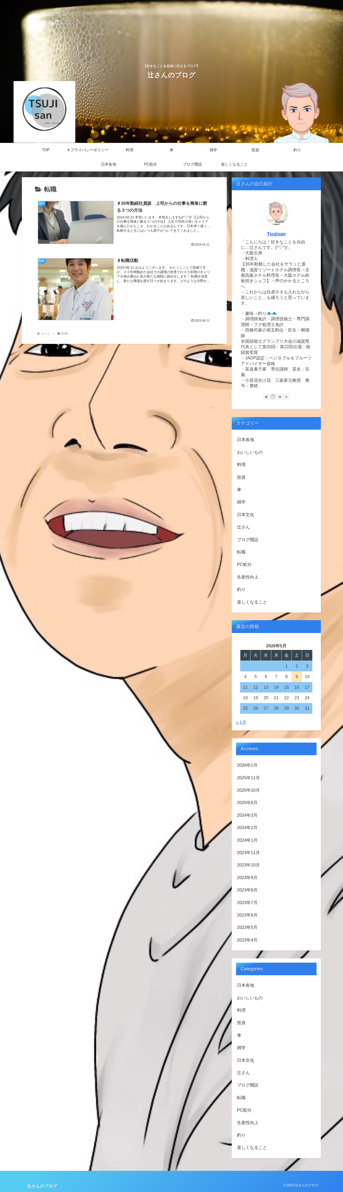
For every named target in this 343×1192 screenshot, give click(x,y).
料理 (241, 464)
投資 (241, 477)
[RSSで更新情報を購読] (286, 397)
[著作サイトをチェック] (266, 397)
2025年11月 (248, 777)
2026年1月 (247, 765)
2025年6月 (247, 802)
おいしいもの (250, 452)
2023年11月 (248, 852)
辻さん (243, 527)
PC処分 (244, 564)
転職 (241, 552)
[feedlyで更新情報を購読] (279, 397)
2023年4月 (247, 940)
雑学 (241, 502)
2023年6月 (247, 915)
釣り (241, 589)
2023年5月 (247, 927)
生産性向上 (247, 577)
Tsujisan (276, 233)
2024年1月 (247, 840)
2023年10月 (248, 865)
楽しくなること (252, 602)
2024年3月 (247, 815)
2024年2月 (247, 827)
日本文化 (245, 514)
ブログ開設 (247, 539)
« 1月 (241, 722)
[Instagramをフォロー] (273, 397)
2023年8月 (247, 890)
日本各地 (245, 439)
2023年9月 (247, 877)
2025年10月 (248, 790)
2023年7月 (247, 902)
